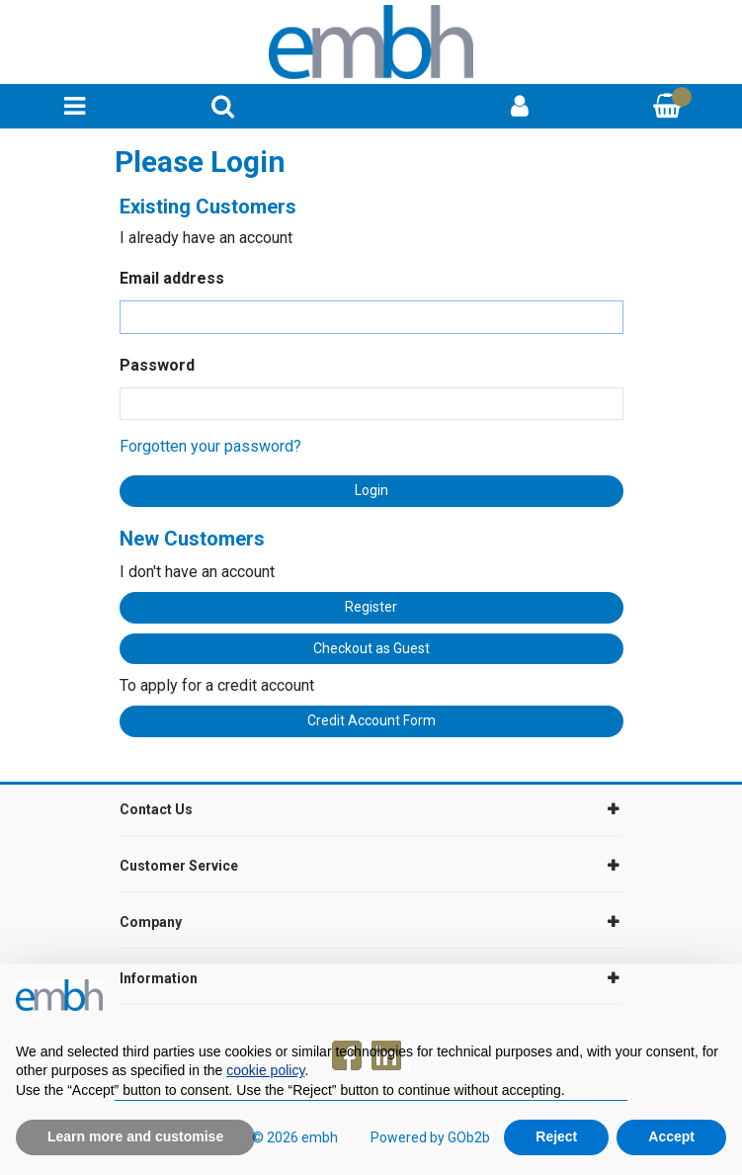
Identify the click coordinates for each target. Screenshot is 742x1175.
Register (371, 607)
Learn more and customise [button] (135, 1136)
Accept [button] (671, 1136)
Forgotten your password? (210, 446)
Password (157, 365)
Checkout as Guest (371, 648)
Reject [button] (556, 1136)
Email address (172, 278)
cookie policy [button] (265, 1070)
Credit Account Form (371, 720)
